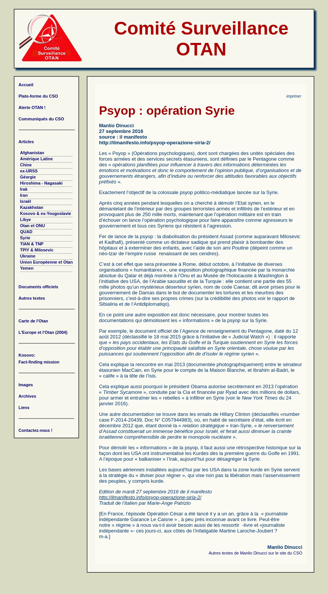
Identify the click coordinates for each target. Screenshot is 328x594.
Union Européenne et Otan (46, 262)
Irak (24, 189)
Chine (26, 165)
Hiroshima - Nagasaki (41, 183)
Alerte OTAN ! (32, 107)
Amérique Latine (36, 158)
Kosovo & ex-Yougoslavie (45, 213)
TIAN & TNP (32, 244)
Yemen (26, 268)
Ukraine (27, 256)
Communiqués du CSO (41, 119)
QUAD (26, 231)
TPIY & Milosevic (37, 250)
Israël (25, 201)
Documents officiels (39, 286)
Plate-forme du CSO (38, 96)
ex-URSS (29, 171)
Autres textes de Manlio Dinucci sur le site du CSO (255, 553)
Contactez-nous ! (35, 430)
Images (26, 384)
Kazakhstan (31, 207)
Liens (24, 407)
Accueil (26, 84)
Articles (26, 141)
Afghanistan (32, 152)
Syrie (25, 237)
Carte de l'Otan (33, 321)
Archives (27, 396)
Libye (25, 219)
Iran (24, 195)
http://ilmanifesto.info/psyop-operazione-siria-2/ (154, 142)
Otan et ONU (32, 225)
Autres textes (32, 298)
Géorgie (28, 177)
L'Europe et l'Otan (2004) (43, 332)
